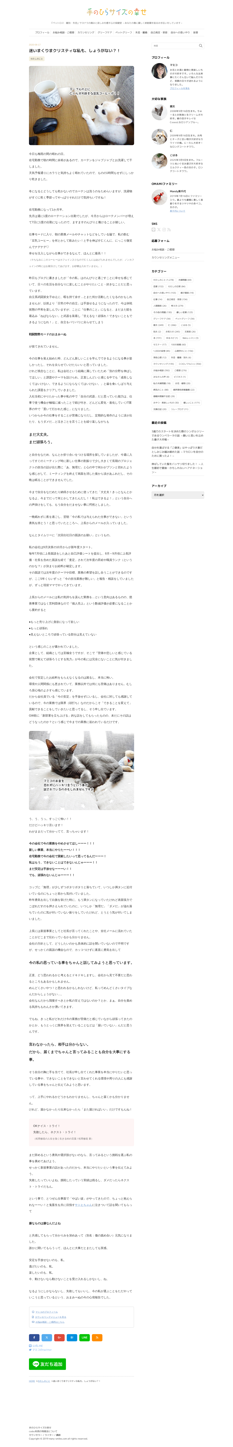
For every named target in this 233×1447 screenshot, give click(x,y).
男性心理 (157, 357)
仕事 (155, 299)
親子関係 (185, 292)
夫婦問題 (182, 279)
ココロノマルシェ (187, 363)
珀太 (155, 331)
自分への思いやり (180, 32)
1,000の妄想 (159, 350)
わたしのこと (37, 58)
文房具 (188, 331)
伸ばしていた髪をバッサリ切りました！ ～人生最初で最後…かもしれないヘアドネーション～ (177, 468)
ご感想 (177, 370)
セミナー (157, 344)
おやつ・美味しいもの (163, 402)
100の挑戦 (176, 344)
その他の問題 (159, 312)
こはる (184, 324)
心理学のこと (181, 350)
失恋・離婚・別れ (179, 357)
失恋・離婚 (141, 32)
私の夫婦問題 (159, 383)
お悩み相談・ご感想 (63, 32)
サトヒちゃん (83, 1205)
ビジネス (178, 376)
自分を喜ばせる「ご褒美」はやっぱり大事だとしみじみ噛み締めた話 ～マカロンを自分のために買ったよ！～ (177, 451)
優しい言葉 (181, 312)
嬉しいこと (188, 402)
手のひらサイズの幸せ (40, 1427)
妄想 (195, 32)
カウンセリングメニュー (166, 257)
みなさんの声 (159, 376)
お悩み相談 (158, 370)
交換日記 (157, 408)
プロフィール (42, 32)
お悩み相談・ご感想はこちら (50, 1322)
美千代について (178, 210)
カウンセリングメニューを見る (50, 1317)
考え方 (174, 305)
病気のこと (158, 389)
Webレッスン (189, 337)
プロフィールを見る (180, 88)
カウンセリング (86, 32)
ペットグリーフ (123, 32)
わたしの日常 (174, 286)
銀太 (155, 324)
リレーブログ (177, 408)
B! (72, 1337)
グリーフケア (105, 32)
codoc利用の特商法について (43, 1431)
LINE (84, 1337)
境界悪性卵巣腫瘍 (181, 389)
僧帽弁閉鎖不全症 (161, 396)
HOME (32, 1381)
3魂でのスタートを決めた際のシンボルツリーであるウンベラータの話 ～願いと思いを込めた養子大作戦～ (178, 435)
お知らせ (170, 331)
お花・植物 (180, 383)
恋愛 (155, 286)
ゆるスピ (170, 337)
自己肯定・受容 (159, 32)
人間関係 (157, 305)
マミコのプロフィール (47, 1312)
